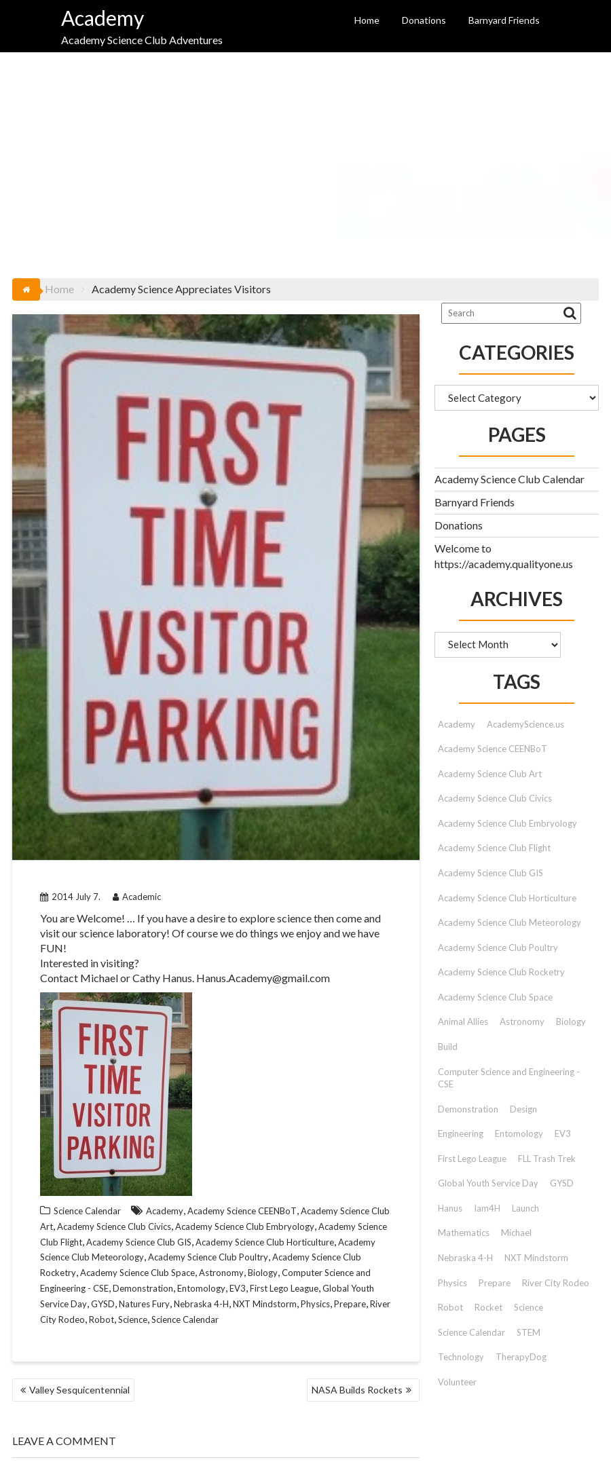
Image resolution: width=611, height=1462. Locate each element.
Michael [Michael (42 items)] (516, 1232)
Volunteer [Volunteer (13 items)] (457, 1381)
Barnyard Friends (504, 20)
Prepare (350, 1303)
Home (366, 20)
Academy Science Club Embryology (244, 1226)
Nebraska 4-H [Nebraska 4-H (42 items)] (465, 1257)
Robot (101, 1319)
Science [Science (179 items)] (528, 1307)
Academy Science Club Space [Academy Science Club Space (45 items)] (495, 997)
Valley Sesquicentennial (79, 1389)
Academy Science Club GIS (138, 1242)
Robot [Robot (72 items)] (450, 1307)
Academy (102, 17)
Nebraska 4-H (201, 1303)
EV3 (237, 1288)
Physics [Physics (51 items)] (452, 1282)
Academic (137, 896)
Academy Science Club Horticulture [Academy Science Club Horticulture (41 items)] (507, 898)
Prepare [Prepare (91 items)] (495, 1282)
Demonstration (143, 1288)
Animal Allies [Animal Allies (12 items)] (463, 1021)
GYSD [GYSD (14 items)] (562, 1183)
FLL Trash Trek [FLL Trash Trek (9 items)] (547, 1158)
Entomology (201, 1288)
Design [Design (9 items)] (523, 1109)
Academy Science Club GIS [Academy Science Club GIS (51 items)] (490, 872)
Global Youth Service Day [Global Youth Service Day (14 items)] (488, 1183)
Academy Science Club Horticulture (265, 1242)
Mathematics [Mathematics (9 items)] (463, 1232)
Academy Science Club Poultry (208, 1257)
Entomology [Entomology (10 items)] (519, 1133)
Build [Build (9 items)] (448, 1046)
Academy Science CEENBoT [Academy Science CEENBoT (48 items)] (492, 748)
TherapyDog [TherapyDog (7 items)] (521, 1356)
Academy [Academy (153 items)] (456, 724)
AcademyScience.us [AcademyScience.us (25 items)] (525, 724)
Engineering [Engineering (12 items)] (460, 1133)
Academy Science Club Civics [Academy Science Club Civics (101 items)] (495, 798)
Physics (315, 1303)
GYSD (103, 1303)
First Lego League (284, 1288)
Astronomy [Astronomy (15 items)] (522, 1021)
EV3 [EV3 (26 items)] (563, 1133)
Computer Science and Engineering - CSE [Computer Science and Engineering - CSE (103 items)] (509, 1078)
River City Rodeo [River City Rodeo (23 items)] (555, 1282)
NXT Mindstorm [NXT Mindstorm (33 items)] (536, 1257)
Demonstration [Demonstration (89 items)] (468, 1109)
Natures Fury (144, 1303)
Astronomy (221, 1272)
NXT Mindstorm (265, 1303)
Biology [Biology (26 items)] (571, 1021)
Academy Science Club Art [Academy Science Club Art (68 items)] (490, 773)
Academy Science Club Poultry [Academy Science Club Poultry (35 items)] (498, 947)
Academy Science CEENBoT (242, 1210)
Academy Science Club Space (137, 1272)
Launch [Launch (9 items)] (525, 1208)
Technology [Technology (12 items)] (461, 1356)
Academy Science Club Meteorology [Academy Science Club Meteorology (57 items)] (509, 922)
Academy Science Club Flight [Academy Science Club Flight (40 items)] (494, 847)
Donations (424, 20)
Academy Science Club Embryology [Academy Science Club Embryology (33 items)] (507, 823)
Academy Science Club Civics (114, 1226)
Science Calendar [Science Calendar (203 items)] (471, 1332)
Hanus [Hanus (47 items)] (450, 1208)
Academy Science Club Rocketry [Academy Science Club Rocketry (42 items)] (501, 972)
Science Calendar (87, 1210)
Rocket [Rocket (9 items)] (488, 1307)
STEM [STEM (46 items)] (528, 1332)
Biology (263, 1272)
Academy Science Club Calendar (509, 478)
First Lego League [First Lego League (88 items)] (472, 1158)
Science (132, 1319)
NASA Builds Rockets (357, 1389)
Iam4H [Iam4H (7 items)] (487, 1208)
